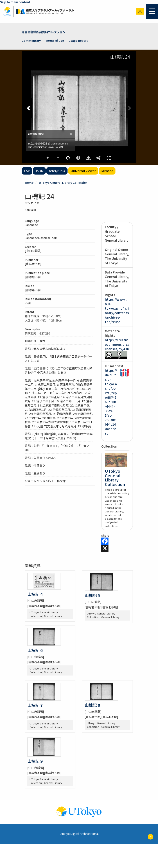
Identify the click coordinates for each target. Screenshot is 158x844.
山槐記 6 (35, 650)
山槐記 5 (92, 595)
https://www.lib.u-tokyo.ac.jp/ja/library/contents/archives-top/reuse (117, 310)
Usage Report (78, 40)
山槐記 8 (92, 705)
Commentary (31, 40)
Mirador (107, 170)
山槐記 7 (35, 705)
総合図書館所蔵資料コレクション (43, 32)
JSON (39, 170)
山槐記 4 (35, 594)
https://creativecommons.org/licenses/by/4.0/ (117, 344)
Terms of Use (54, 40)
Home (29, 182)
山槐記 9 (35, 761)
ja (140, 11)
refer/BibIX (57, 170)
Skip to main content (15, 2)
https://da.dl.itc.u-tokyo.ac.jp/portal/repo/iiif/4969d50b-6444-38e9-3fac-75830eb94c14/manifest (111, 401)
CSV (27, 170)
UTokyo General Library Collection (63, 182)
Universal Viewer (83, 170)
